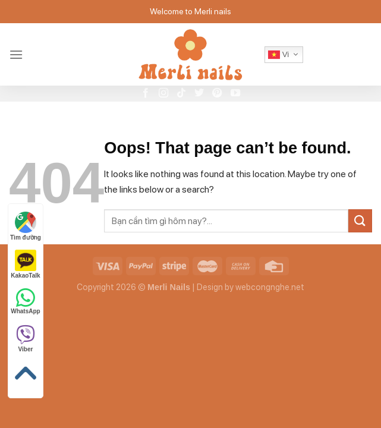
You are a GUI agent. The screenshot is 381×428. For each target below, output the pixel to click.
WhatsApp (25, 300)
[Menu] (16, 54)
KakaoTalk (25, 264)
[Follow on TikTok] (181, 93)
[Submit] (360, 220)
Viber (25, 339)
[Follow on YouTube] (235, 93)
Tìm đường (25, 226)
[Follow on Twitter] (199, 93)
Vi (278, 55)
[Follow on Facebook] (146, 93)
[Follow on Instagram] (163, 93)
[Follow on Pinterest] (217, 93)
